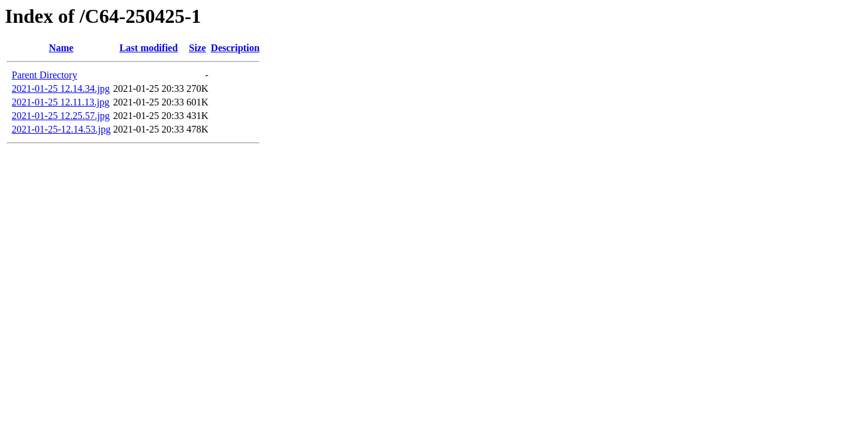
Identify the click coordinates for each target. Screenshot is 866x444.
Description (235, 48)
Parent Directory (44, 75)
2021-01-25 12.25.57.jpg (61, 115)
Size (197, 48)
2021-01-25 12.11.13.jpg (61, 102)
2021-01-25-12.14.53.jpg (61, 129)
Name (61, 48)
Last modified (149, 48)
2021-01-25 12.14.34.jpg (61, 88)
